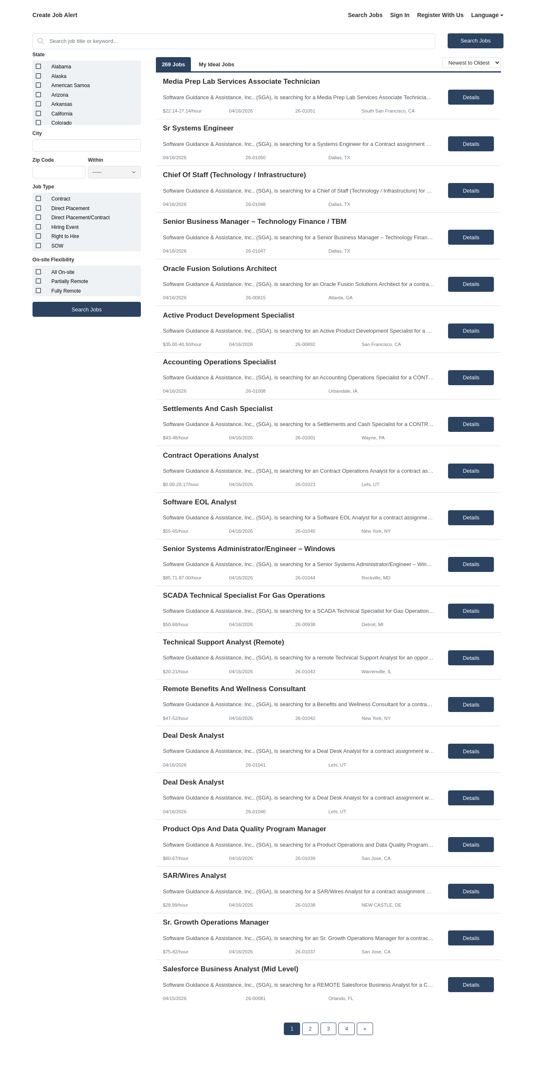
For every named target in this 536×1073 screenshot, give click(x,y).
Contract (60, 199)
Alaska (58, 76)
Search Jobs (365, 15)
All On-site (62, 272)
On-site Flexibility (53, 260)
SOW (57, 246)
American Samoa (70, 85)
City (37, 133)
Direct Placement (70, 208)
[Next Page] (365, 1029)
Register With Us (440, 15)
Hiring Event (64, 227)
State (39, 55)
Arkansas (61, 104)
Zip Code (43, 160)
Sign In (400, 15)
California (62, 114)
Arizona (59, 95)
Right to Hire (65, 236)
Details (471, 97)
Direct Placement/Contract (80, 218)
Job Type (43, 187)
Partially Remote (69, 281)
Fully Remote (66, 291)
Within (95, 160)
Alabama (61, 67)
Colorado (61, 123)
